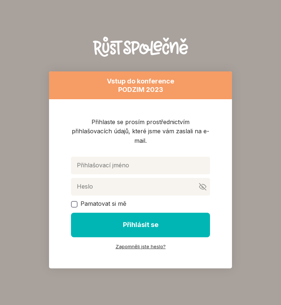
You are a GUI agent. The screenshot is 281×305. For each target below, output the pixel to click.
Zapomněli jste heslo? (141, 246)
